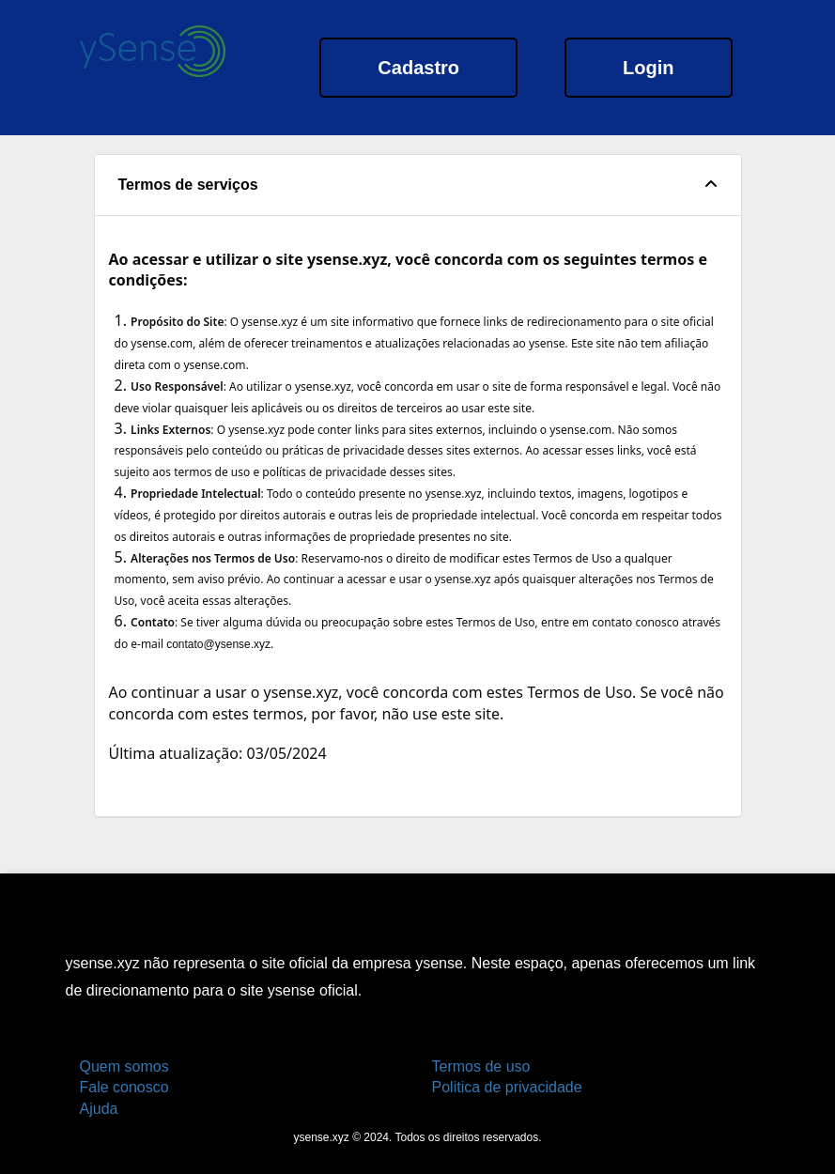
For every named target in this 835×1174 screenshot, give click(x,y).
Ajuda (99, 1109)
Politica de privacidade (507, 1087)
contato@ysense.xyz (218, 644)
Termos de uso (481, 1066)
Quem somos (124, 1066)
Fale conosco (124, 1087)
